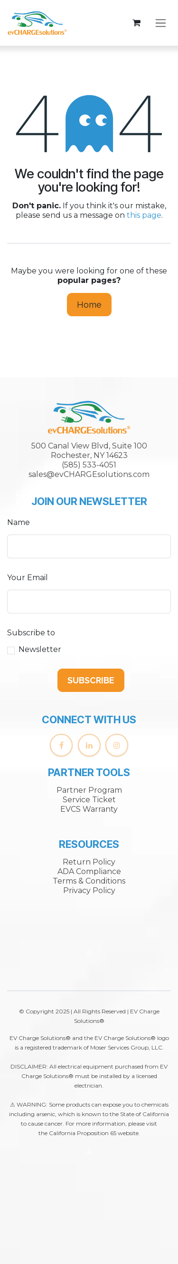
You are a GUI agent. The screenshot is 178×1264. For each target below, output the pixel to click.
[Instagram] (116, 745)
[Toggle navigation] (160, 23)
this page (144, 215)
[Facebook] (61, 745)
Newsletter (40, 649)
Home (89, 305)
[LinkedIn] (89, 745)
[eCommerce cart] (136, 22)
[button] (90, 680)
